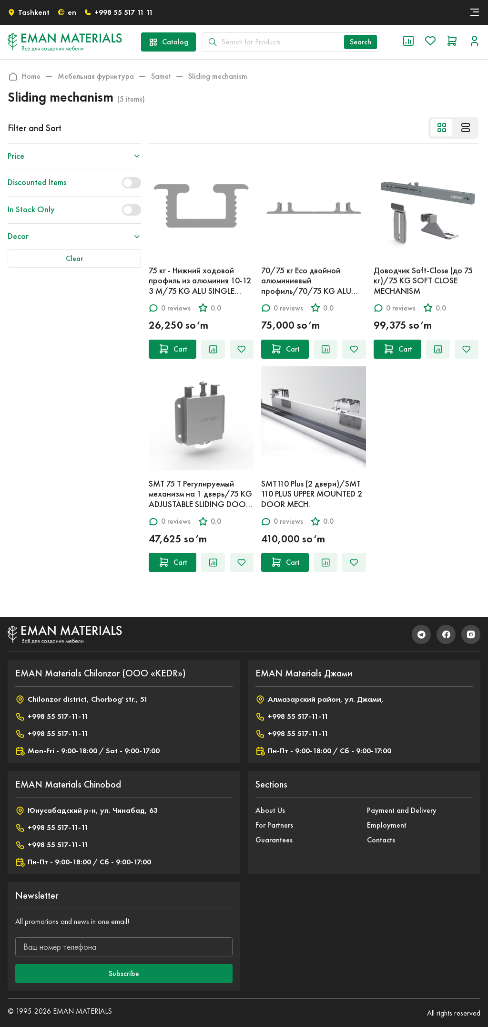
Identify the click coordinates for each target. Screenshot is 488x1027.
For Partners (274, 825)
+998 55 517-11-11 (51, 716)
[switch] (131, 182)
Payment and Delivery (402, 810)
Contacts (381, 839)
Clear (74, 258)
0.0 (209, 307)
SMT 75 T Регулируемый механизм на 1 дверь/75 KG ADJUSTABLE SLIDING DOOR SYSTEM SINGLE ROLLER (200, 499)
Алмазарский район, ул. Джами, (319, 699)
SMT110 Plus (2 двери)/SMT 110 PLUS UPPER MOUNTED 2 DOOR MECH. (311, 493)
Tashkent (29, 12)
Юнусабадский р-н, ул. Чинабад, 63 (86, 810)
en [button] (66, 12)
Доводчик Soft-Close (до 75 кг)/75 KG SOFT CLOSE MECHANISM (423, 280)
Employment (387, 825)
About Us (270, 810)
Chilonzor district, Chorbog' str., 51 (81, 699)
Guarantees (274, 839)
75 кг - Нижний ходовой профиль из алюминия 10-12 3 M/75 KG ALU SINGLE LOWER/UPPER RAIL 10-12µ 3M (200, 291)
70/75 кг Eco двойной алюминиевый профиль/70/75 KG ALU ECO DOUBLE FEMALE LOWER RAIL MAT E (313, 291)
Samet (161, 76)
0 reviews (170, 307)
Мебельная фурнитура (96, 76)
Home (24, 76)
